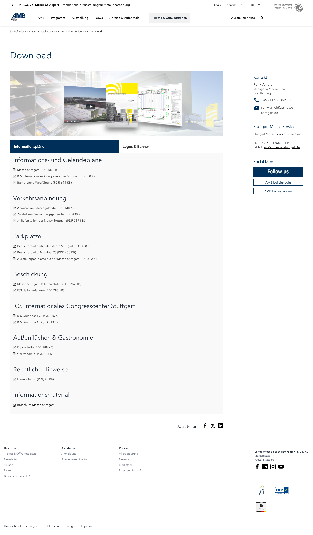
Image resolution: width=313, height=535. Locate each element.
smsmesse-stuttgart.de (282, 147)
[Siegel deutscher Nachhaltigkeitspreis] (261, 507)
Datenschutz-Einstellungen (21, 526)
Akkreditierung (128, 453)
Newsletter (11, 459)
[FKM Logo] (282, 490)
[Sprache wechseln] (257, 5)
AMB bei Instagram (278, 191)
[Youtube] (281, 466)
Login (217, 5)
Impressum (88, 526)
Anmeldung (69, 453)
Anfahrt (8, 465)
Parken (8, 470)
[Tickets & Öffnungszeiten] (169, 18)
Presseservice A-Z (130, 470)
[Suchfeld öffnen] (262, 18)
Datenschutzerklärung (59, 526)
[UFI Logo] (261, 490)
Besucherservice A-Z (17, 476)
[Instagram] (273, 466)
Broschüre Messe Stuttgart (35, 405)
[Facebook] (257, 466)
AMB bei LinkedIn (278, 182)
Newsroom (126, 459)
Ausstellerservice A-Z (74, 459)
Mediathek (125, 465)
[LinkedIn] (265, 466)
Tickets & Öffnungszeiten (20, 453)
